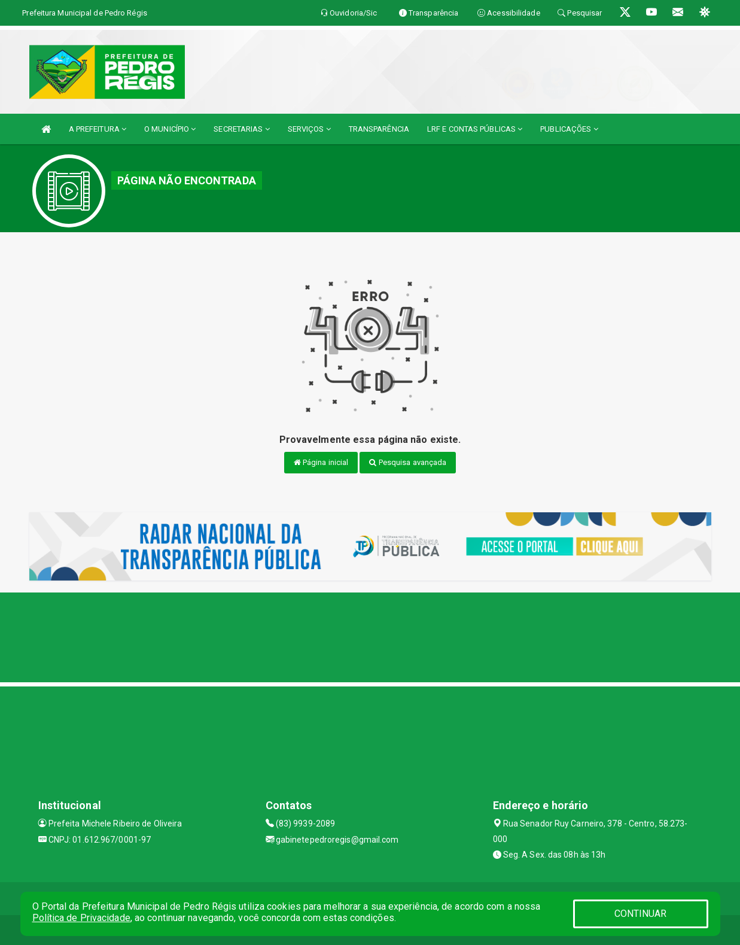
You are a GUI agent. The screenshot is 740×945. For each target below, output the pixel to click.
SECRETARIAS (241, 128)
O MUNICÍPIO (170, 128)
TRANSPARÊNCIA (379, 128)
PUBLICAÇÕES (569, 128)
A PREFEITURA (97, 128)
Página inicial (321, 462)
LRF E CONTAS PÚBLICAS (474, 128)
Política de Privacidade (81, 917)
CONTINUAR (640, 913)
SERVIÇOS (309, 128)
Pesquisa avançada (407, 462)
